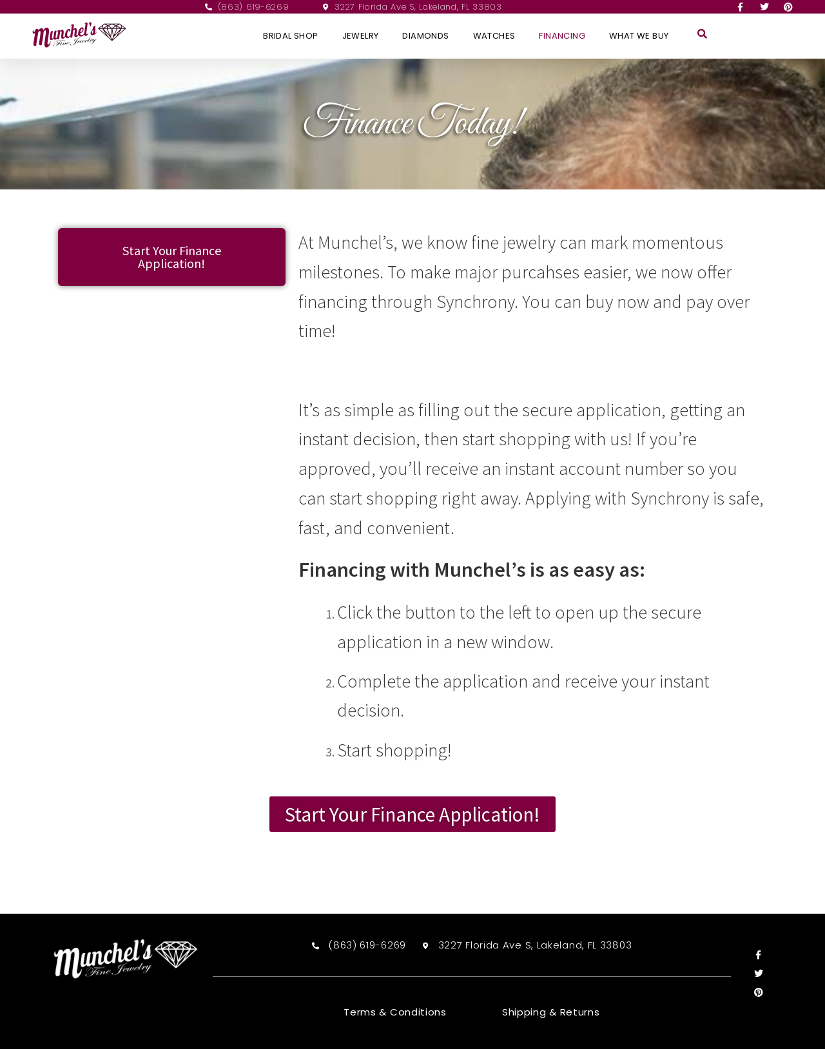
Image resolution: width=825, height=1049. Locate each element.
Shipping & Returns (551, 1012)
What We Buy (638, 36)
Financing (562, 36)
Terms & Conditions (395, 1012)
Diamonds (425, 36)
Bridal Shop (290, 36)
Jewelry (360, 36)
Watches (494, 36)
